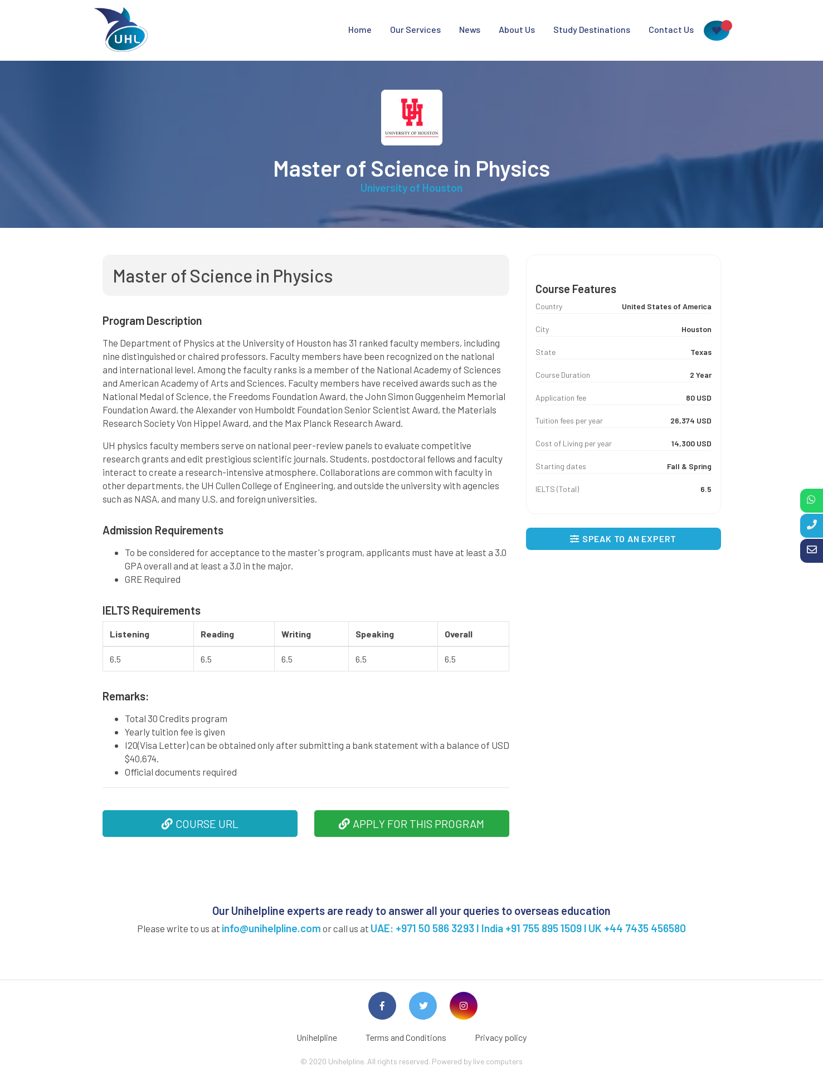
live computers (498, 1061)
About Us (517, 29)
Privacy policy (501, 1037)
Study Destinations (591, 29)
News (469, 29)
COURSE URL (200, 823)
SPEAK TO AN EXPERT (623, 538)
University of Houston (411, 187)
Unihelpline (316, 1037)
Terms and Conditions (406, 1037)
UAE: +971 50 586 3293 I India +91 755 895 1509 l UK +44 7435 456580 (528, 928)
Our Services (415, 29)
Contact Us (671, 29)
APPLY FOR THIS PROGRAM (411, 823)
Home (360, 29)
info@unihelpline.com (271, 928)
